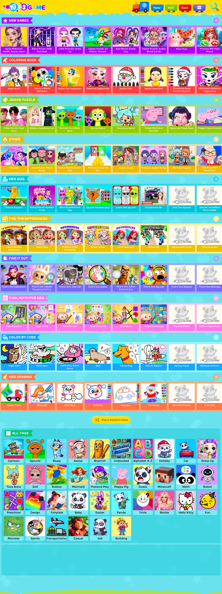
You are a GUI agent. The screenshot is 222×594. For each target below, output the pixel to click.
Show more (14, 572)
